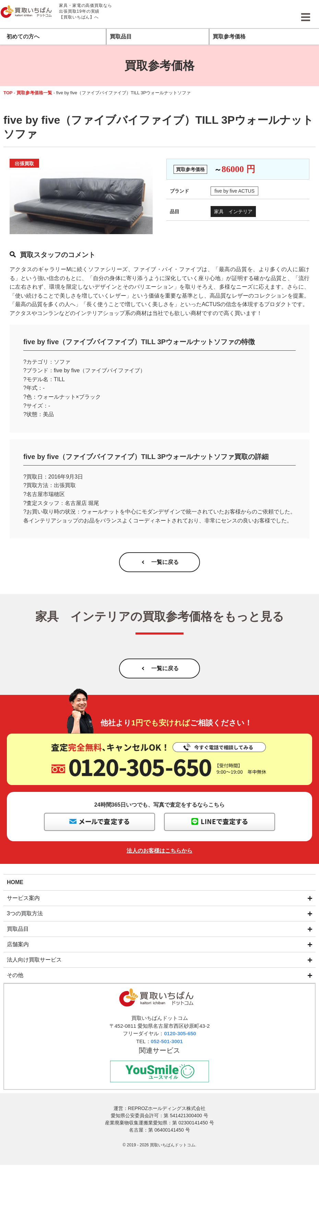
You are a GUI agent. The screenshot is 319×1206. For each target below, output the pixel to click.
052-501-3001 (167, 1043)
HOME (15, 884)
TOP (8, 92)
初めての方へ (23, 36)
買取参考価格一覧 (34, 92)
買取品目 (121, 36)
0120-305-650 (180, 1035)
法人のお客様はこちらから (159, 852)
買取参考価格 (229, 36)
